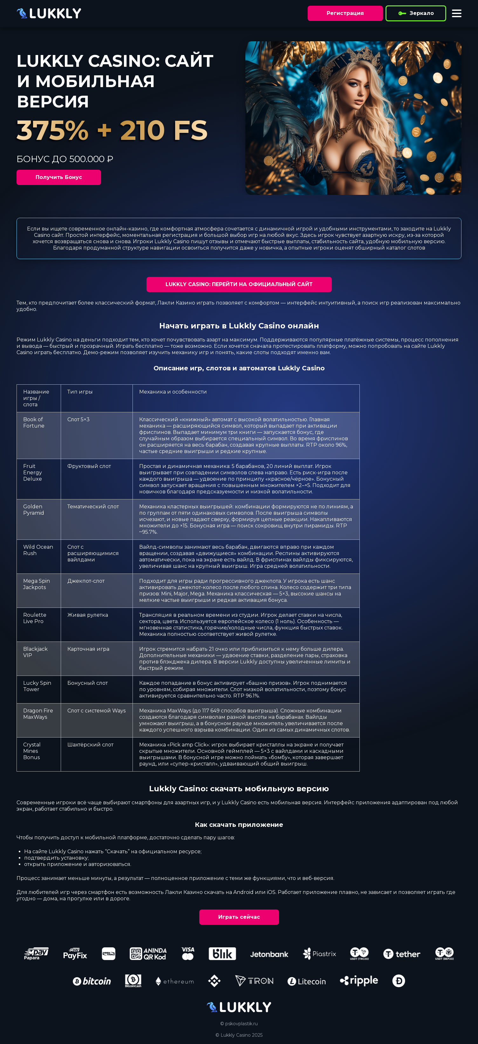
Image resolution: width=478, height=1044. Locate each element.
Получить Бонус (59, 177)
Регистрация (345, 13)
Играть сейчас (239, 917)
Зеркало (416, 13)
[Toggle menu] (456, 13)
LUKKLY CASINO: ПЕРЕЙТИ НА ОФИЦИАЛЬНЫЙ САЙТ (239, 284)
